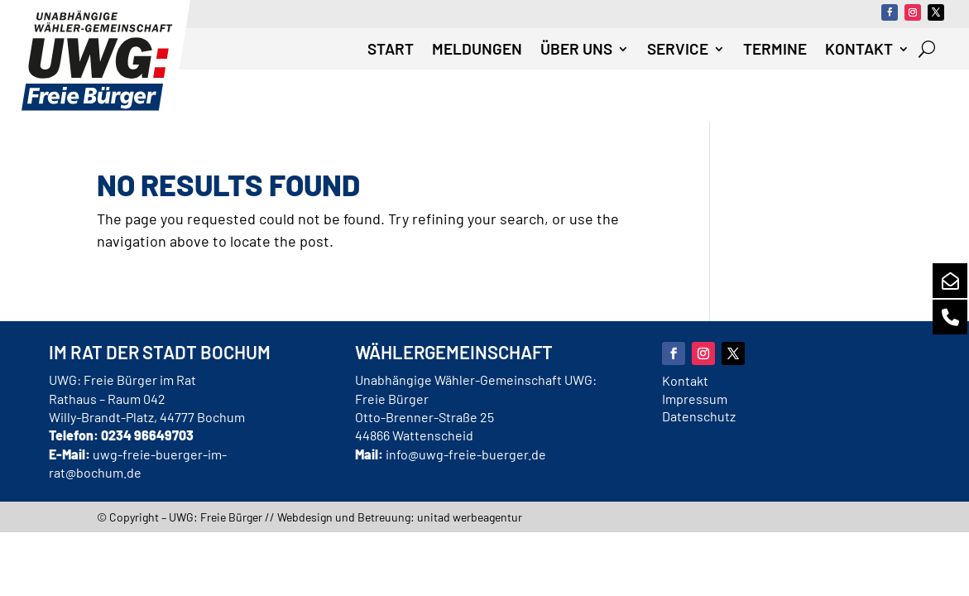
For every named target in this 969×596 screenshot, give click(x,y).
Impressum (694, 398)
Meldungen (477, 50)
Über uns (576, 50)
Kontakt (859, 50)
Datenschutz (699, 416)
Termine (775, 50)
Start (390, 50)
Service (677, 50)
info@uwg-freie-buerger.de (466, 454)
